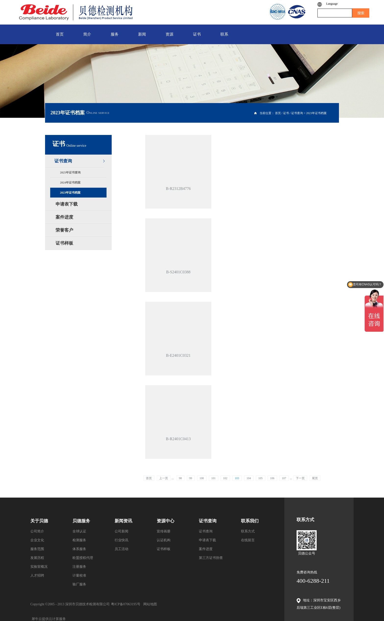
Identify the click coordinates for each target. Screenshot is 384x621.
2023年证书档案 (316, 113)
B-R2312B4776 (178, 188)
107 (284, 478)
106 (272, 478)
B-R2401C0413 (178, 439)
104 (249, 478)
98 (180, 478)
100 (202, 478)
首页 (149, 478)
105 (260, 478)
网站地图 (149, 604)
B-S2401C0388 (178, 272)
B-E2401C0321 (178, 355)
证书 (286, 113)
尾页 (315, 478)
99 (190, 478)
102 (225, 478)
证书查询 (297, 113)
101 (213, 478)
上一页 (163, 478)
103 (237, 478)
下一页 (300, 478)
